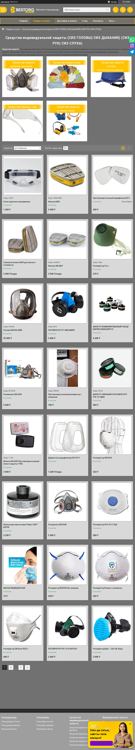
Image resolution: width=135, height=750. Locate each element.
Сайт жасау (5, 2)
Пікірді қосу (130, 10)
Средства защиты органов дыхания (22, 64)
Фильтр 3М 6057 (55, 266)
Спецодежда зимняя (10, 725)
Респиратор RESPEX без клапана (63, 588)
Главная (23, 21)
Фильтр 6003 (54, 202)
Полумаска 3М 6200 (12, 394)
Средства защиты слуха (80, 745)
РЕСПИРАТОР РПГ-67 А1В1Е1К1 (62, 649)
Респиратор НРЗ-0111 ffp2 (105, 525)
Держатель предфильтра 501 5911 (64, 458)
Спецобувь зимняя (44, 725)
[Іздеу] (107, 9)
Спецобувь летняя (44, 721)
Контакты (98, 21)
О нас (85, 21)
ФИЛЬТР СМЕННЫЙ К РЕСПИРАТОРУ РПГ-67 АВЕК (110, 395)
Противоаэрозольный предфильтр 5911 (111, 198)
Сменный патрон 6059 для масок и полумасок (19, 263)
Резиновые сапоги (44, 729)
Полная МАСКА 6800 (12, 330)
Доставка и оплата (67, 21)
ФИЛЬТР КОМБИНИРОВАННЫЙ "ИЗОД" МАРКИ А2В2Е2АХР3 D (111, 328)
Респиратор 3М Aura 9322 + (15, 649)
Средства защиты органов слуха (68, 108)
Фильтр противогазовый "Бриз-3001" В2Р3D (20, 526)
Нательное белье (9, 729)
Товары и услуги (41, 21)
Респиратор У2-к (101, 266)
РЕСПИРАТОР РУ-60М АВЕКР (61, 330)
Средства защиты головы (81, 738)
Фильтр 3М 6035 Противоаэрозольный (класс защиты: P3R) (21, 462)
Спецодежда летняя (10, 721)
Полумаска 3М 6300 (57, 525)
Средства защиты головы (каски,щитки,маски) (110, 66)
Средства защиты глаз (22, 106)
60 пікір (114, 2)
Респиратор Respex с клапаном (107, 588)
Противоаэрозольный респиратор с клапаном (64, 395)
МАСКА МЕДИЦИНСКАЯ (14, 588)
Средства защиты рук (67, 62)
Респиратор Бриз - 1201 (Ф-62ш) (108, 649)
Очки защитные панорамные (16, 202)
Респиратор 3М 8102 (102, 458)
